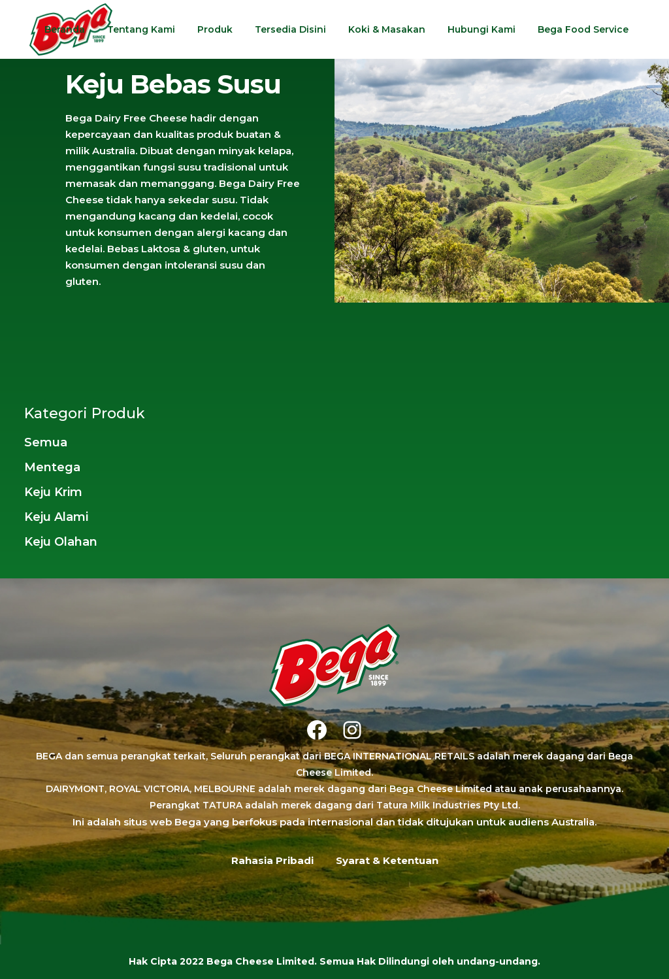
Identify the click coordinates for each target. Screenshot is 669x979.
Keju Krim (53, 492)
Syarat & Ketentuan (387, 860)
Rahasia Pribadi (272, 860)
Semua (45, 442)
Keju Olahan (60, 542)
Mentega (52, 467)
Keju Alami (56, 517)
